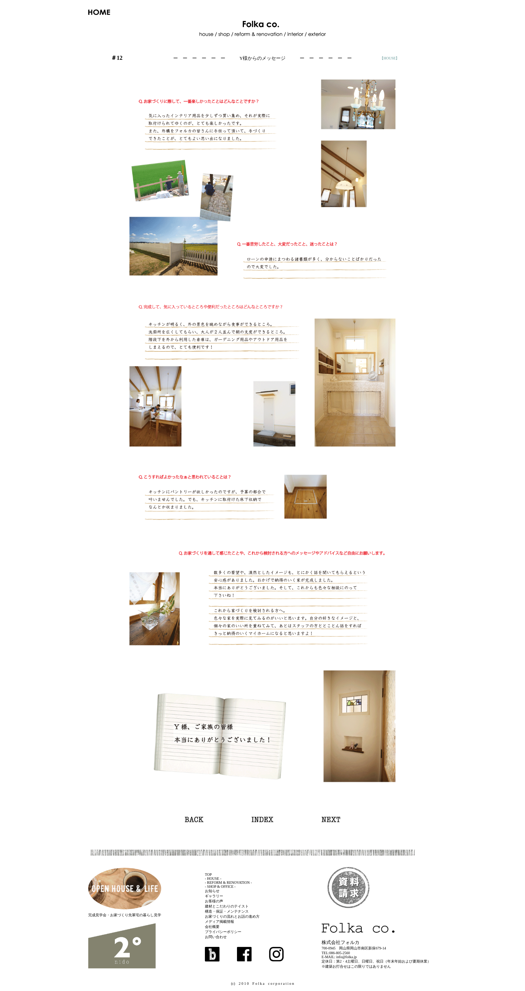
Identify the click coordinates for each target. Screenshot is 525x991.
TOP (208, 875)
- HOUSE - (213, 879)
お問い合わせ (216, 937)
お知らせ (212, 891)
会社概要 (212, 927)
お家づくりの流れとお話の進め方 (232, 916)
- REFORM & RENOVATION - (228, 883)
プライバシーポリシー (223, 932)
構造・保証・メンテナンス (227, 911)
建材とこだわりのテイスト (227, 906)
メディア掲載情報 (219, 922)
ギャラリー (214, 896)
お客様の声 (214, 901)
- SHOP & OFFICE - (220, 887)
